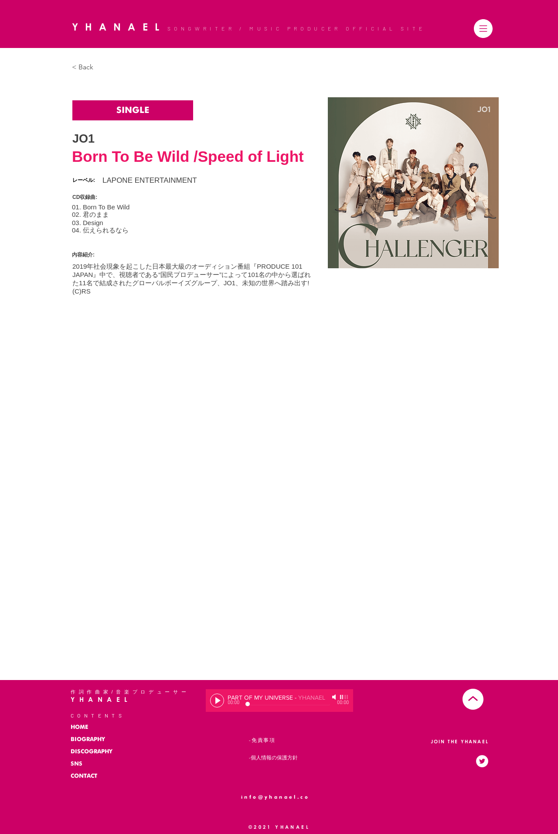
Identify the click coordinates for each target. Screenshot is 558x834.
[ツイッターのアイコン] (482, 761)
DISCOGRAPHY (91, 752)
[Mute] (334, 697)
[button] (483, 28)
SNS (76, 764)
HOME (79, 727)
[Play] (217, 700)
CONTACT (84, 776)
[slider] (344, 697)
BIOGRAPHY (88, 739)
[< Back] (89, 67)
